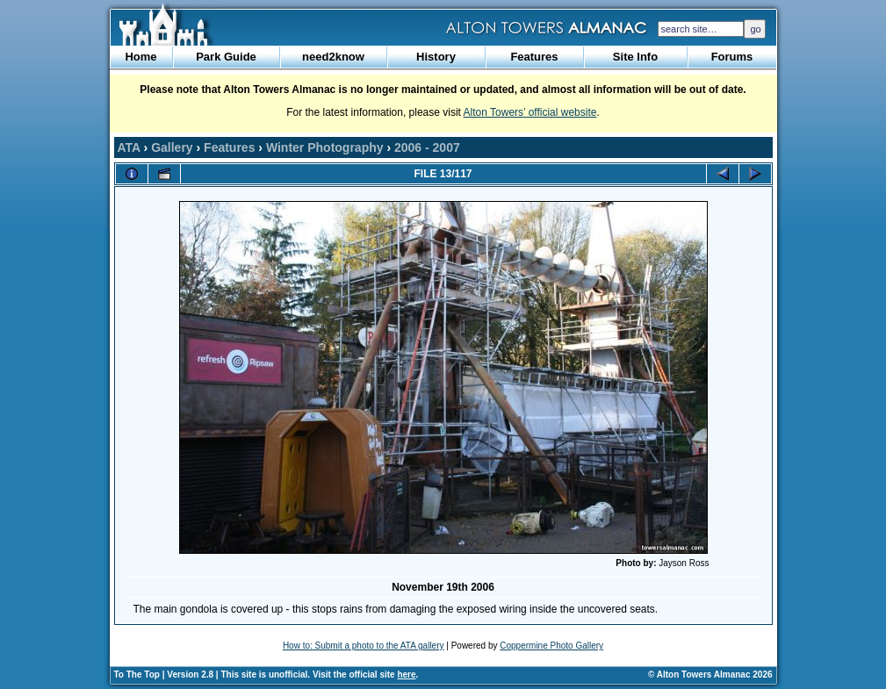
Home (140, 56)
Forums (732, 56)
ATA (129, 147)
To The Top (137, 674)
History (436, 56)
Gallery (171, 147)
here (406, 674)
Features (534, 56)
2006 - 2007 (427, 147)
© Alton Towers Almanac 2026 (710, 674)
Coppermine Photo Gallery (551, 645)
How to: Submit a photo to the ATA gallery (363, 645)
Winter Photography (325, 147)
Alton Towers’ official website (530, 112)
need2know (333, 56)
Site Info (635, 56)
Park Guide (226, 56)
